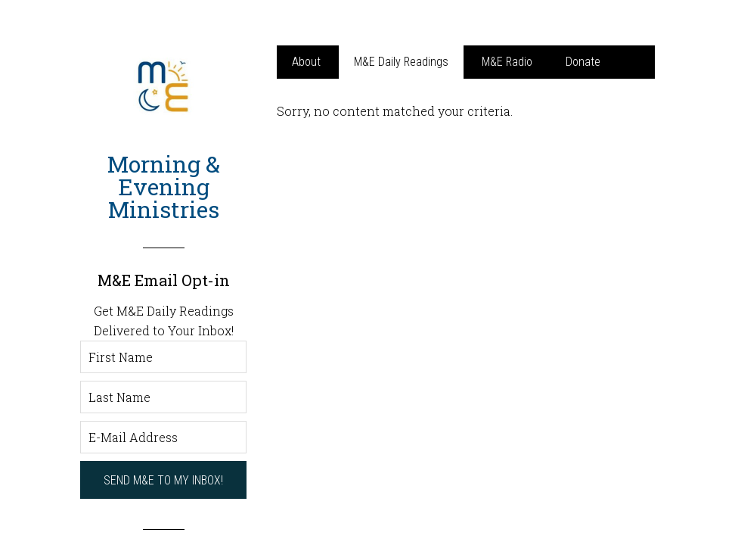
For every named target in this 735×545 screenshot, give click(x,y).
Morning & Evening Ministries (163, 186)
